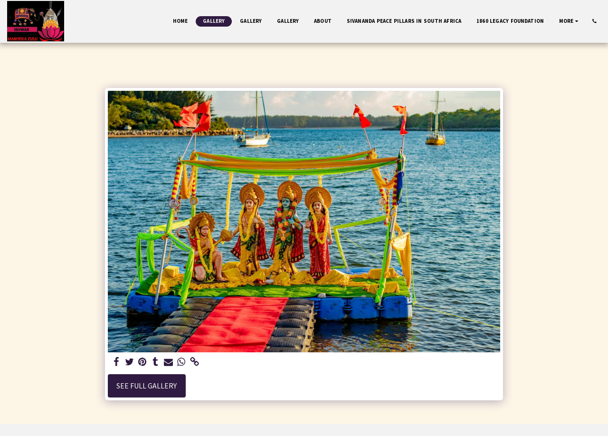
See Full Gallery (146, 385)
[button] (594, 21)
